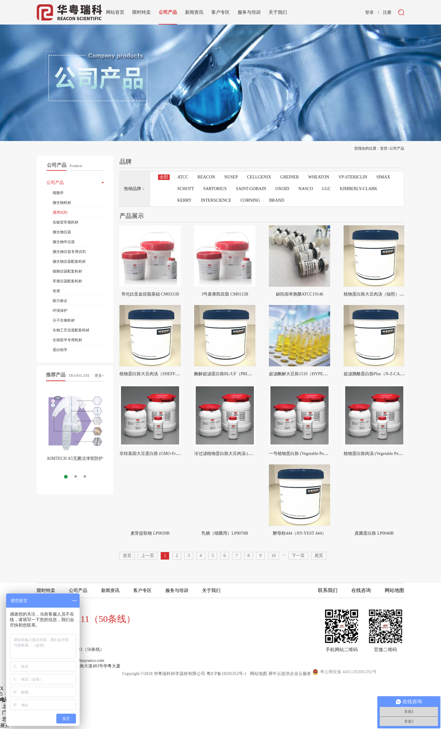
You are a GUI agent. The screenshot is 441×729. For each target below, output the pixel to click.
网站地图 (257, 673)
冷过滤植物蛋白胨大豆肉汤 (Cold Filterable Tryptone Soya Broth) (253, 453)
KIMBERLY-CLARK (358, 188)
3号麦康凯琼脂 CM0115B (224, 294)
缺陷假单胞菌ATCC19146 (299, 294)
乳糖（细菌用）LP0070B (225, 533)
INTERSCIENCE (216, 200)
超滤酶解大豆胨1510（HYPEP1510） (303, 374)
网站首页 (115, 12)
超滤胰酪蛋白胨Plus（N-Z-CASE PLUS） (382, 374)
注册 (387, 12)
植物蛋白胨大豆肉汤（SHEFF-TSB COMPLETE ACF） (170, 374)
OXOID (282, 188)
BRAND (276, 200)
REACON (206, 177)
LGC (326, 188)
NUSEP (231, 177)
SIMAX (383, 177)
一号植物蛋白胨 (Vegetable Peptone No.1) (306, 453)
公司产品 (397, 148)
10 (273, 555)
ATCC (182, 177)
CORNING (250, 200)
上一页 (147, 555)
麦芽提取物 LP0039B (149, 533)
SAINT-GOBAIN (251, 188)
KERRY (184, 200)
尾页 (319, 555)
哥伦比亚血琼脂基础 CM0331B (150, 294)
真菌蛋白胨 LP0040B (374, 533)
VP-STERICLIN (352, 177)
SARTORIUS (215, 188)
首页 (127, 555)
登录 (369, 12)
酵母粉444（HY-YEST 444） (299, 533)
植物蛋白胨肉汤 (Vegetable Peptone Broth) (382, 453)
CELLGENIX (259, 177)
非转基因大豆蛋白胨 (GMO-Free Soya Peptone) (162, 453)
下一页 (298, 555)
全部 (164, 177)
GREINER (289, 177)
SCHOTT (185, 188)
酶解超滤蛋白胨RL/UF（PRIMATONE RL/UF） (238, 374)
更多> (99, 375)
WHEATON (318, 177)
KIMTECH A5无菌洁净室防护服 (75, 461)
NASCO (305, 188)
